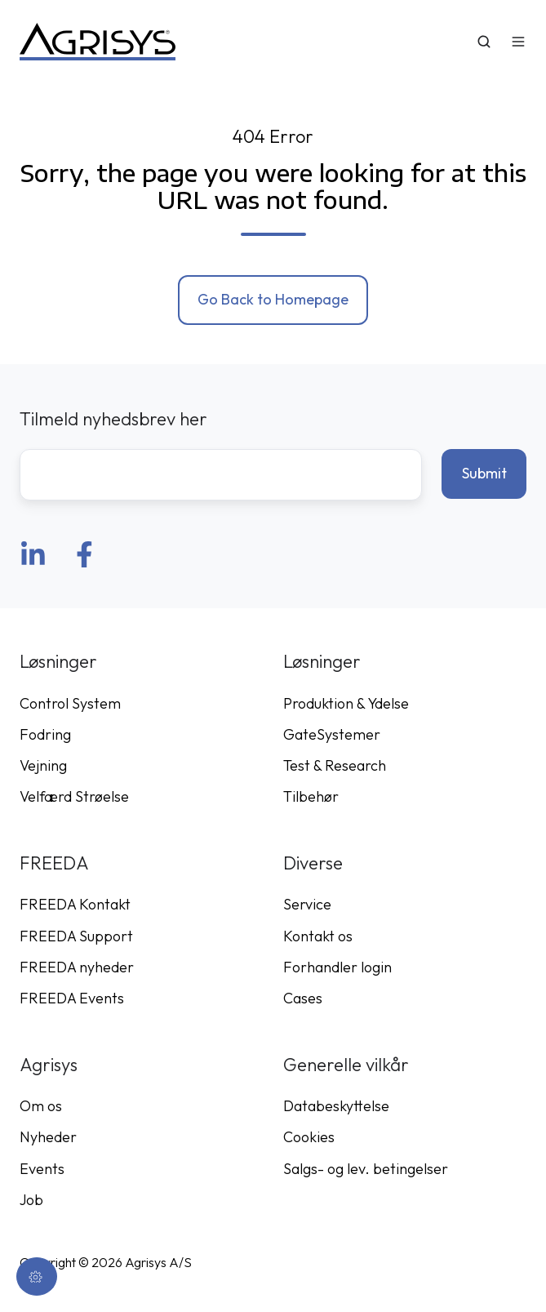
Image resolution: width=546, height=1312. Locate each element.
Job (31, 1199)
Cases (302, 998)
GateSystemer (331, 734)
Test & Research (334, 765)
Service (307, 904)
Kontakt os (318, 936)
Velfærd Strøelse (74, 796)
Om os (41, 1105)
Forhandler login (337, 967)
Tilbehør (311, 796)
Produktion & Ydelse (346, 703)
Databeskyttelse (336, 1105)
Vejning (43, 765)
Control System (70, 703)
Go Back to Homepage (273, 299)
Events (42, 1168)
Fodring (45, 734)
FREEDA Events (72, 998)
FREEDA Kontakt (75, 904)
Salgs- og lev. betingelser (365, 1168)
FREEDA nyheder (77, 967)
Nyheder (48, 1136)
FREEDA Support (76, 936)
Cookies (309, 1136)
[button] (484, 41)
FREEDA (54, 863)
